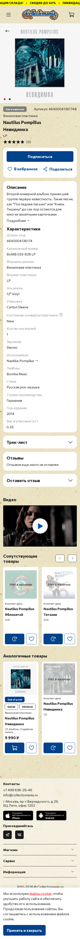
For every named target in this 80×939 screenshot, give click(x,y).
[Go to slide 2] (9, 99)
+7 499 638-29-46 (17, 790)
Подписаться (40, 156)
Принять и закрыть (24, 930)
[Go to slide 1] (4, 99)
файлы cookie (40, 893)
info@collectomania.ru (20, 795)
